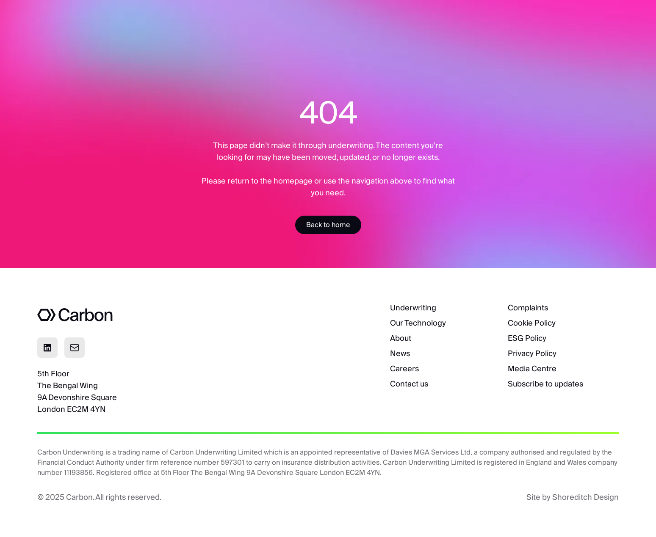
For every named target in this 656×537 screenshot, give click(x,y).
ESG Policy (527, 338)
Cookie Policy (532, 323)
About (400, 338)
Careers (404, 368)
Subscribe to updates (545, 384)
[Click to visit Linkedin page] (47, 347)
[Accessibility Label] (328, 225)
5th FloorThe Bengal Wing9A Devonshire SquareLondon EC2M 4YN (77, 391)
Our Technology (418, 323)
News (400, 353)
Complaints (528, 307)
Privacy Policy (532, 353)
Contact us (409, 384)
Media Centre (532, 368)
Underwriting (413, 307)
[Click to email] (74, 347)
